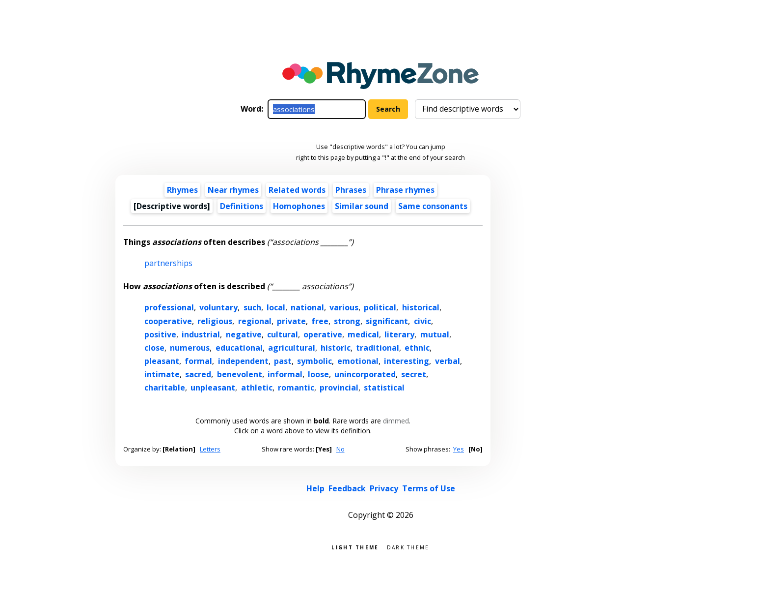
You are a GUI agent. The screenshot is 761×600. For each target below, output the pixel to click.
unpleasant (212, 387)
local (276, 307)
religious (214, 321)
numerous (190, 347)
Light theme (355, 546)
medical (363, 334)
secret (413, 374)
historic (336, 347)
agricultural (291, 347)
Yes (458, 449)
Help (315, 488)
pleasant (161, 361)
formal (198, 361)
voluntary (218, 307)
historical (420, 307)
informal (285, 374)
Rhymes (182, 189)
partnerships (168, 263)
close (154, 347)
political (380, 307)
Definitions (241, 206)
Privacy (384, 488)
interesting (406, 361)
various (343, 307)
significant (387, 321)
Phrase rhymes (405, 189)
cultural (282, 334)
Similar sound (361, 206)
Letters (210, 449)
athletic (256, 387)
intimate (162, 374)
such (252, 307)
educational (239, 347)
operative (322, 334)
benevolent (239, 374)
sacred (198, 374)
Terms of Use (428, 488)
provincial (339, 387)
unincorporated (365, 374)
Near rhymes (233, 189)
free (319, 321)
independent (243, 361)
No (340, 449)
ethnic (417, 347)
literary (399, 334)
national (307, 307)
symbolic (314, 361)
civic (422, 321)
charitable (164, 387)
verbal (447, 361)
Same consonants (432, 206)
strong (347, 321)
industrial (201, 334)
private (291, 321)
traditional (377, 347)
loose (318, 374)
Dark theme (408, 546)
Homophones (299, 206)
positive (160, 334)
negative (244, 334)
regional (255, 321)
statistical (384, 387)
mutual (434, 334)
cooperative (168, 321)
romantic (296, 387)
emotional (358, 361)
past (283, 361)
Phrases (350, 189)
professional (169, 307)
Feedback (347, 488)
